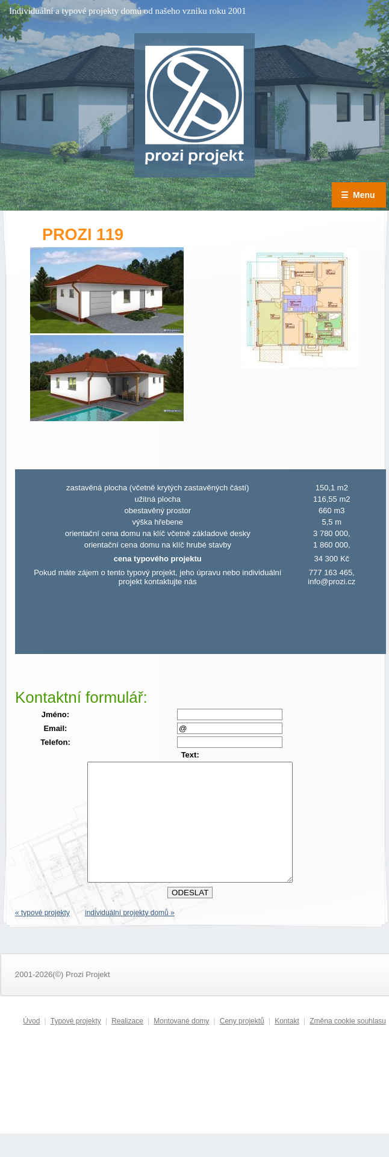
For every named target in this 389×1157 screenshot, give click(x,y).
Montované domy (181, 1044)
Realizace (127, 1044)
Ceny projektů (242, 1044)
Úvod (31, 1044)
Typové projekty (76, 1044)
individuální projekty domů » (130, 936)
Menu (358, 195)
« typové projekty (42, 936)
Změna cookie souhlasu (348, 1044)
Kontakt (287, 1044)
